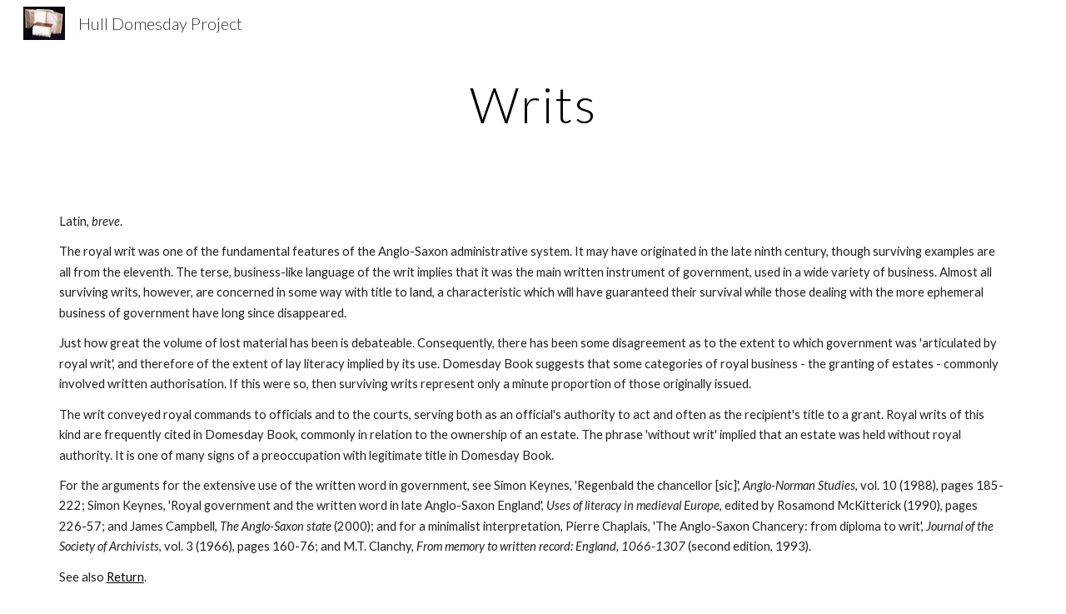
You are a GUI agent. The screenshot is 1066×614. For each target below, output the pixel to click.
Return (125, 577)
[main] (533, 104)
